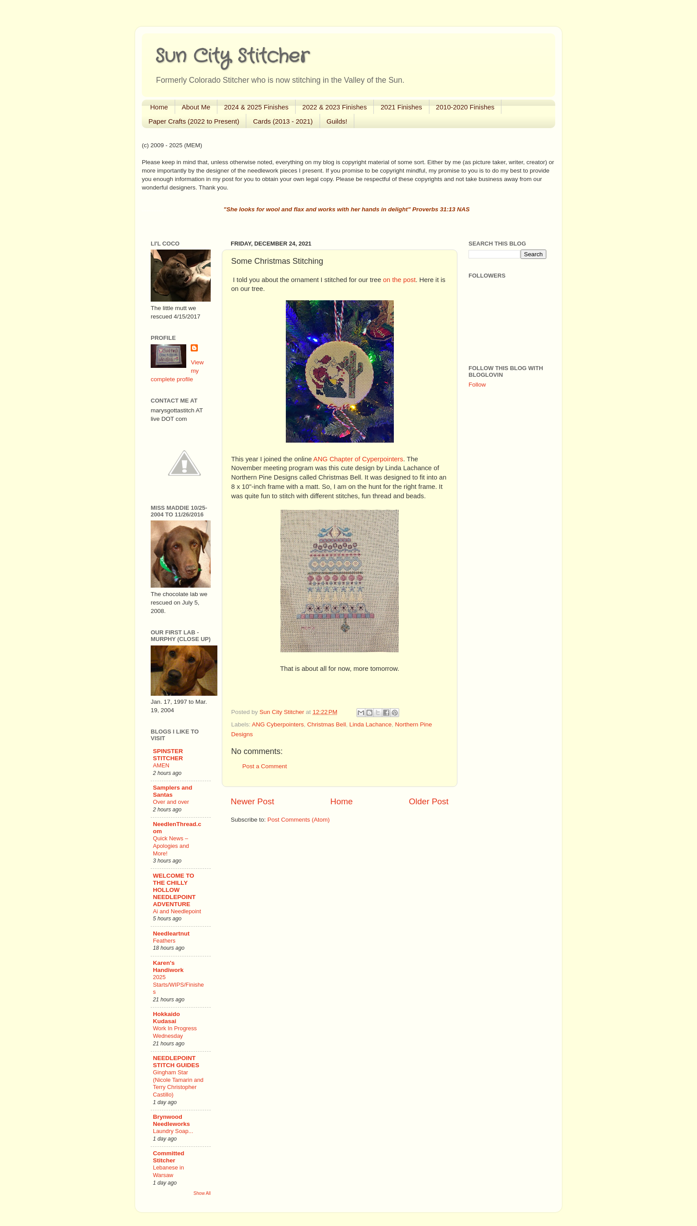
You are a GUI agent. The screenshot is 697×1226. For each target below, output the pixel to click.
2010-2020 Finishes (465, 107)
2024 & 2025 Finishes (256, 107)
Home (159, 107)
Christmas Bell (326, 724)
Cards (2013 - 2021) (282, 121)
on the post (399, 279)
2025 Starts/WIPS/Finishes (178, 984)
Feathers (164, 940)
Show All (202, 1193)
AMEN (161, 765)
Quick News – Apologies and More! (171, 845)
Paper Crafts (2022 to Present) (193, 121)
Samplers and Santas (172, 791)
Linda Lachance (370, 724)
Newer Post (252, 801)
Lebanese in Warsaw (168, 1171)
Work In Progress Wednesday (175, 1032)
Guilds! (337, 121)
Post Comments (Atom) (299, 819)
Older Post (429, 801)
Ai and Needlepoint (177, 911)
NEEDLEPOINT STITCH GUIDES (176, 1062)
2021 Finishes (401, 107)
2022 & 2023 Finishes (334, 107)
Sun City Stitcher (232, 56)
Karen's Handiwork (168, 966)
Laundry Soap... (173, 1131)
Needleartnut (171, 933)
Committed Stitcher (168, 1157)
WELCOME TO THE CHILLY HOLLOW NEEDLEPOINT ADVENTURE (174, 889)
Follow (477, 384)
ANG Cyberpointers (278, 724)
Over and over (171, 802)
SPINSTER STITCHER (168, 755)
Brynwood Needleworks (171, 1120)
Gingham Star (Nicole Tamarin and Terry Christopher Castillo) (178, 1083)
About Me (196, 107)
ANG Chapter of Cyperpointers (358, 459)
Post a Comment (264, 766)
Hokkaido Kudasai (166, 1017)
